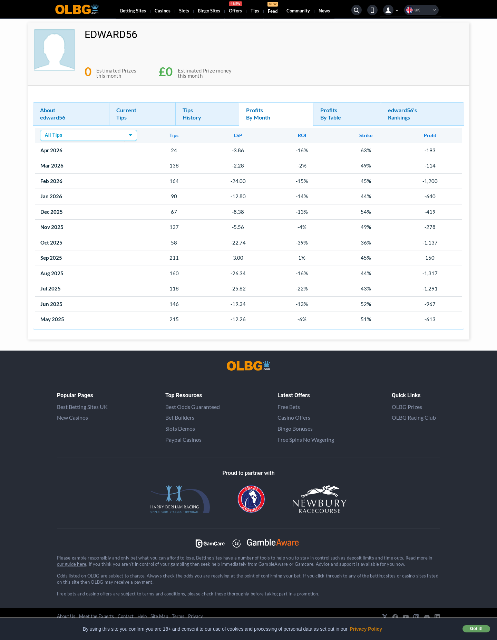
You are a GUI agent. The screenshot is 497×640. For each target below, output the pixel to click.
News (324, 10)
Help (142, 616)
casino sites (414, 576)
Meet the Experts (96, 616)
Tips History (192, 114)
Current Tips (126, 114)
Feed (272, 8)
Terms (178, 616)
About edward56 (52, 114)
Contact (126, 616)
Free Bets (288, 406)
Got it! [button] (476, 628)
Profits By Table (330, 114)
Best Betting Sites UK (82, 406)
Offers (235, 8)
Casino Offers (293, 417)
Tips (255, 10)
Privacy (195, 616)
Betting (133, 10)
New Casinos (72, 417)
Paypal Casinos (183, 439)
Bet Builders (179, 417)
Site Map (159, 616)
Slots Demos (180, 428)
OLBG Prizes (407, 406)
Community (298, 10)
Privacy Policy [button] (366, 629)
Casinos (162, 10)
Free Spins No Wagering (305, 439)
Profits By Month (258, 114)
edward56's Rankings (402, 114)
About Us (66, 616)
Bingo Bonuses (295, 428)
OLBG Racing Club (414, 417)
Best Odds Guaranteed (192, 406)
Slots (184, 10)
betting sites (383, 576)
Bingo (209, 10)
